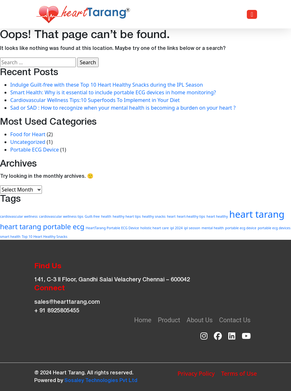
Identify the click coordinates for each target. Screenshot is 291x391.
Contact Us (234, 320)
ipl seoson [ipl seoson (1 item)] (192, 228)
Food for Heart (27, 134)
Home (142, 320)
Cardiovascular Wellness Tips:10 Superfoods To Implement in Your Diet (95, 100)
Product (169, 320)
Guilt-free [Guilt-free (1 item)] (92, 216)
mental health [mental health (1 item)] (213, 228)
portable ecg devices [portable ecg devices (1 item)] (274, 228)
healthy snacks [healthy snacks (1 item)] (154, 216)
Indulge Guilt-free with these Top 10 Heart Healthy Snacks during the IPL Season (106, 84)
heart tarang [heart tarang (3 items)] (257, 214)
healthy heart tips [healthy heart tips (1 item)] (127, 216)
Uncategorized (27, 141)
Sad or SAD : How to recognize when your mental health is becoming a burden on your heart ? (123, 107)
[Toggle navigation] (252, 14)
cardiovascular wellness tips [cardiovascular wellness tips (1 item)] (61, 216)
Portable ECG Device (34, 149)
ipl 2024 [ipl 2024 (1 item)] (176, 228)
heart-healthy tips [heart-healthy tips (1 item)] (191, 216)
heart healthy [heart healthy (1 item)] (217, 216)
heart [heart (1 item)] (171, 216)
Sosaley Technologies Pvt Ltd (100, 381)
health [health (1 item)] (106, 216)
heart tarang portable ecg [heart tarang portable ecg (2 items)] (42, 226)
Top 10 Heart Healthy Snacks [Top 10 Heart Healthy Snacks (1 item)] (44, 236)
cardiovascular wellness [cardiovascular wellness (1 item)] (19, 216)
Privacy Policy (195, 373)
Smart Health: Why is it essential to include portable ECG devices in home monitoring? (113, 92)
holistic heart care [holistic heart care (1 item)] (154, 228)
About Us (200, 320)
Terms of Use (239, 373)
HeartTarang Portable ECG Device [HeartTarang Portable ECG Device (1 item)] (112, 228)
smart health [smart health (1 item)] (10, 236)
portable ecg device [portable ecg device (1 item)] (240, 228)
